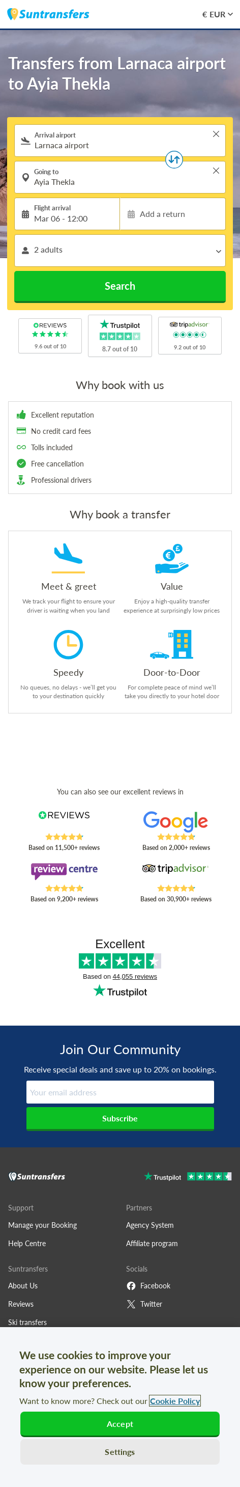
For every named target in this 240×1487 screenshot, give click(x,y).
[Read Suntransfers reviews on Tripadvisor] (175, 873)
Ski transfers (27, 1322)
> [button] (216, 134)
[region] (120, 1407)
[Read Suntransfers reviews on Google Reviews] (175, 822)
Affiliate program (152, 1243)
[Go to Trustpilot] (188, 1177)
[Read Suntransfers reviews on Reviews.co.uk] (64, 822)
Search (120, 286)
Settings (120, 1451)
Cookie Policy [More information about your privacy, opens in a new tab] (175, 1401)
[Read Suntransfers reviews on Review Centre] (64, 873)
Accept (120, 1423)
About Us (23, 1285)
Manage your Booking (42, 1225)
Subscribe (120, 1118)
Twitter (144, 1304)
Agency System (150, 1225)
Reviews (21, 1304)
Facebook (148, 1286)
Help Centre (27, 1243)
